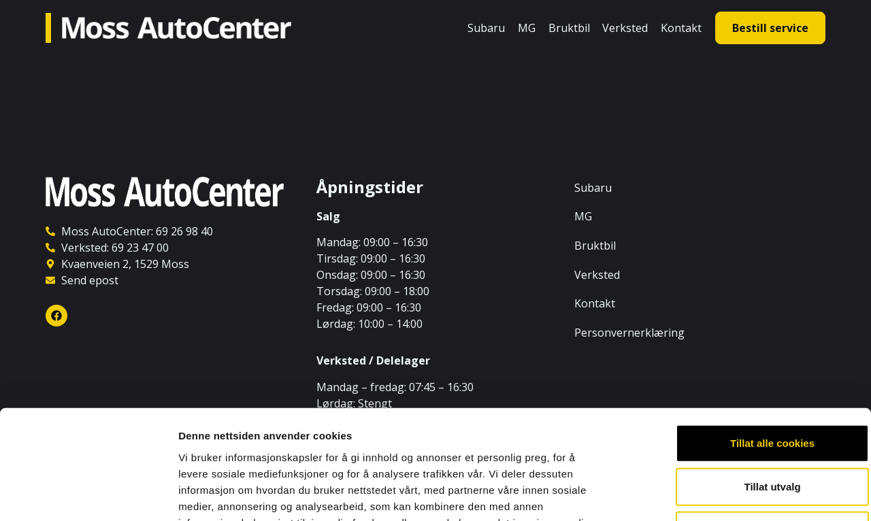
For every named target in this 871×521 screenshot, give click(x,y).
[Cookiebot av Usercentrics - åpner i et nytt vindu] (88, 494)
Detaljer (725, 494)
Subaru (486, 27)
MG (527, 27)
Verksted (625, 27)
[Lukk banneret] (850, 329)
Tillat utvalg (722, 386)
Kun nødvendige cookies (722, 430)
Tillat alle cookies (722, 343)
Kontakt (681, 27)
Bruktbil (569, 27)
